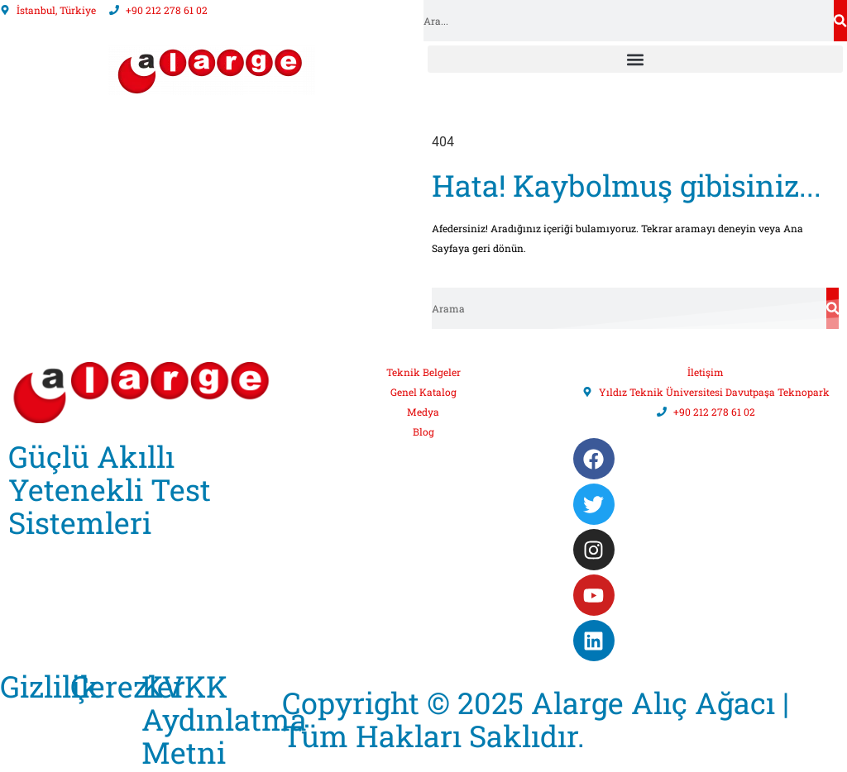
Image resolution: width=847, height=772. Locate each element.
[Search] (840, 20)
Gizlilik (49, 686)
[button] (635, 59)
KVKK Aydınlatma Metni (224, 719)
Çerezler (127, 686)
